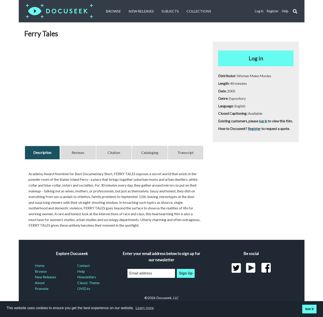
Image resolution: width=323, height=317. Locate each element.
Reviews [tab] (78, 152)
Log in (259, 11)
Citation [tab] (114, 152)
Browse (113, 11)
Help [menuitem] (81, 271)
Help (285, 11)
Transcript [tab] (185, 152)
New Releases (141, 11)
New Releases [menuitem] (45, 277)
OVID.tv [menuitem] (83, 288)
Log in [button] (256, 58)
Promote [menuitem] (41, 288)
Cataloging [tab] (149, 152)
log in (263, 121)
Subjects (170, 11)
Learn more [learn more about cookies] (144, 308)
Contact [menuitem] (83, 265)
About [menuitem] (40, 283)
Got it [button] (309, 309)
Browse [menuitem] (41, 271)
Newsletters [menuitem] (86, 277)
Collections (199, 11)
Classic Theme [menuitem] (88, 283)
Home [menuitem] (39, 265)
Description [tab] (42, 152)
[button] (295, 11)
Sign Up (185, 273)
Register (273, 11)
